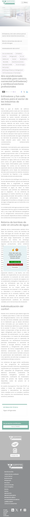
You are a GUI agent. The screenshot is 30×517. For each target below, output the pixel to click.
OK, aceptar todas (15, 262)
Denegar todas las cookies (15, 264)
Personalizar (15, 267)
